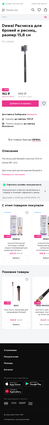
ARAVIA (16, 239)
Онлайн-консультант (13, 4)
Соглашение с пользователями (16, 419)
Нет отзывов (8, 41)
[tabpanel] (24, 64)
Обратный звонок (39, 4)
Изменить (32, 114)
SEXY (16, 306)
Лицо (4, 17)
